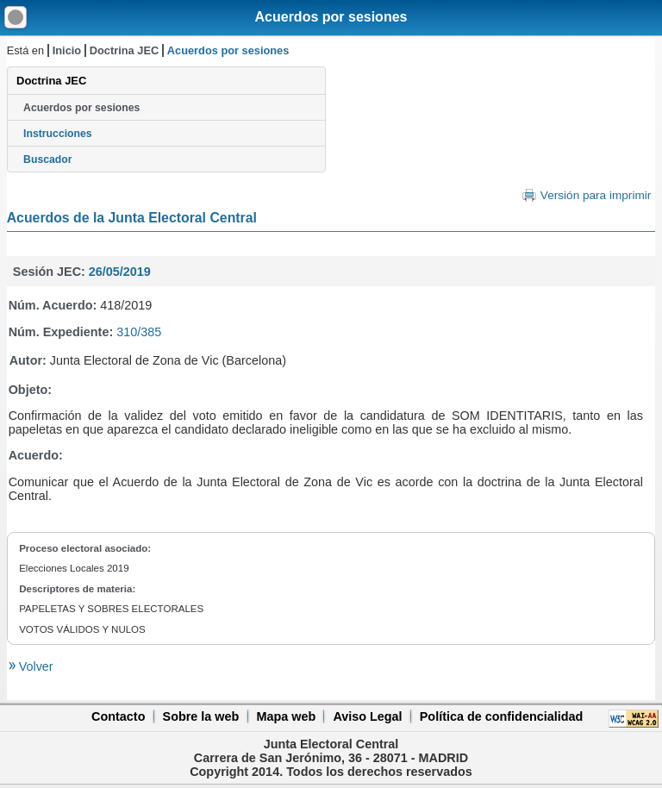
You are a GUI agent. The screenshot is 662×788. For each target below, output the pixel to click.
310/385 (138, 332)
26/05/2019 (120, 271)
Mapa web (285, 716)
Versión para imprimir (595, 195)
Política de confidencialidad (502, 716)
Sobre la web (201, 716)
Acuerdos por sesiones (331, 16)
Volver (34, 666)
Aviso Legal (367, 716)
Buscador (47, 159)
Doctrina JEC (124, 50)
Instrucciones (57, 134)
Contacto (118, 716)
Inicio (67, 50)
